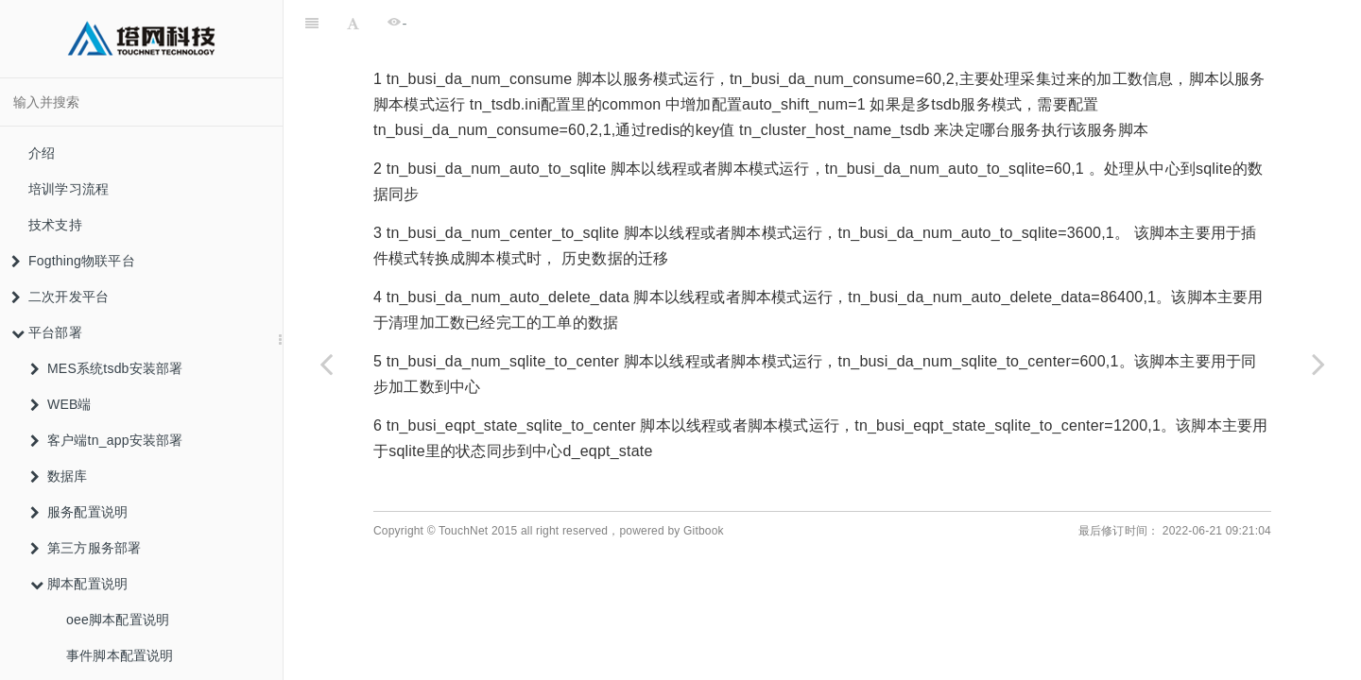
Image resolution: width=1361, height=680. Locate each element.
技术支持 (55, 224)
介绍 (41, 153)
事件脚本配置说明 (120, 655)
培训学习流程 (68, 188)
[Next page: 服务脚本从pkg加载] (1318, 363)
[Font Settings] (353, 23)
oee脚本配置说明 (117, 619)
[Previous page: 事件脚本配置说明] (326, 363)
